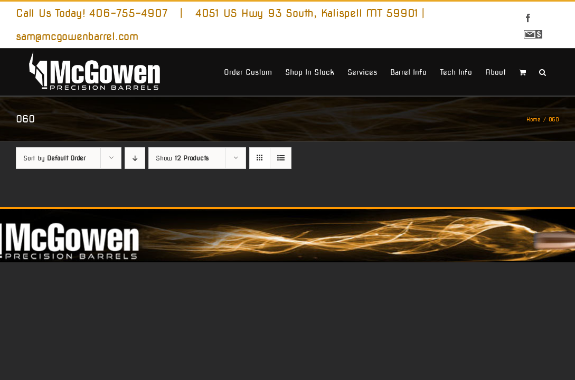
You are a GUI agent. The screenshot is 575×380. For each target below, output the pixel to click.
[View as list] (280, 203)
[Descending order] (135, 203)
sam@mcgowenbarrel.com (77, 36)
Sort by (54, 203)
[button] (555, 118)
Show (182, 203)
